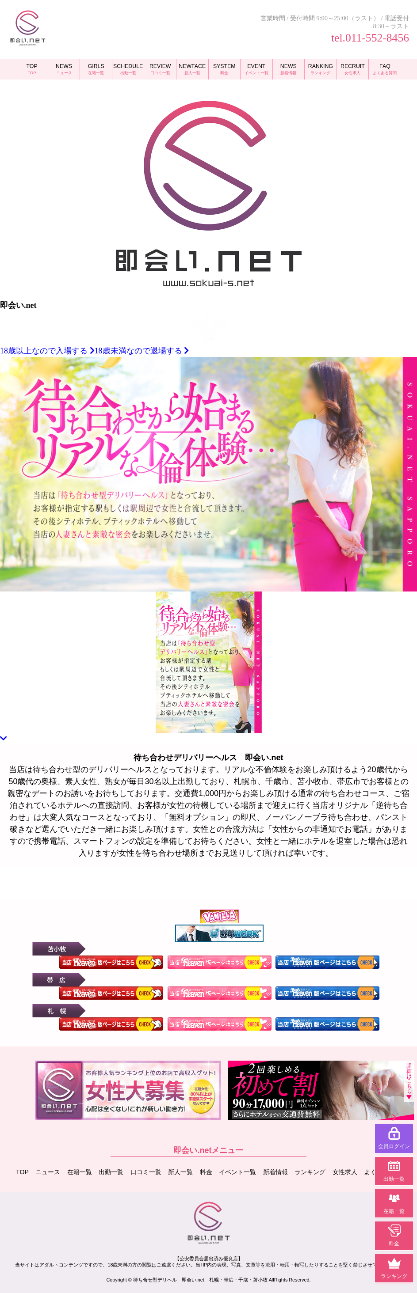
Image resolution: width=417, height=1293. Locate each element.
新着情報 (275, 1171)
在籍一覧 (79, 1171)
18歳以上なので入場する (47, 350)
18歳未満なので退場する (142, 350)
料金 (206, 1171)
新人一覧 (180, 1171)
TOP (22, 1171)
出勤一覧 (111, 1171)
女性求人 (345, 1171)
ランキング (310, 1171)
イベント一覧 (237, 1171)
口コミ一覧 (145, 1171)
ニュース (48, 1171)
